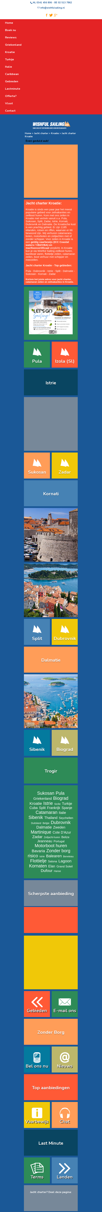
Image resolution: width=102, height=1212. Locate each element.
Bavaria (38, 851)
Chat (65, 1122)
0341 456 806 (44, 2)
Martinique (41, 832)
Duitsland (36, 823)
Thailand (50, 818)
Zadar (47, 221)
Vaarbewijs (37, 1122)
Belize (65, 837)
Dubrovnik (32, 224)
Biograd (64, 749)
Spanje (66, 808)
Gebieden (37, 1011)
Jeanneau (44, 841)
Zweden (59, 827)
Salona (52, 861)
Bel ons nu (37, 1066)
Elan (51, 866)
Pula (64, 218)
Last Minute (50, 1143)
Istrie (55, 221)
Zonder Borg (50, 1032)
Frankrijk (53, 808)
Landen (65, 1177)
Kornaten (38, 865)
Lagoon (65, 861)
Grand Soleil (64, 866)
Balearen (54, 856)
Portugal (59, 841)
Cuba (34, 808)
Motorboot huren (51, 845)
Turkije (67, 804)
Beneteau (68, 856)
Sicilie (57, 804)
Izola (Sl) (65, 361)
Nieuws (64, 1066)
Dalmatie (47, 224)
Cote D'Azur (62, 832)
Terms (37, 1177)
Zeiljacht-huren (52, 837)
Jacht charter (41, 133)
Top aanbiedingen (51, 1088)
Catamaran (46, 812)
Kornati (63, 221)
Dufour (46, 870)
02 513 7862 (65, 2)
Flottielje (38, 860)
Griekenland (42, 798)
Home (28, 133)
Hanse (57, 871)
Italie (62, 813)
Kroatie (55, 133)
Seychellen (66, 818)
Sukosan (31, 221)
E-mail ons (64, 1011)
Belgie (46, 823)
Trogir (51, 771)
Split (39, 221)
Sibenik (37, 749)
